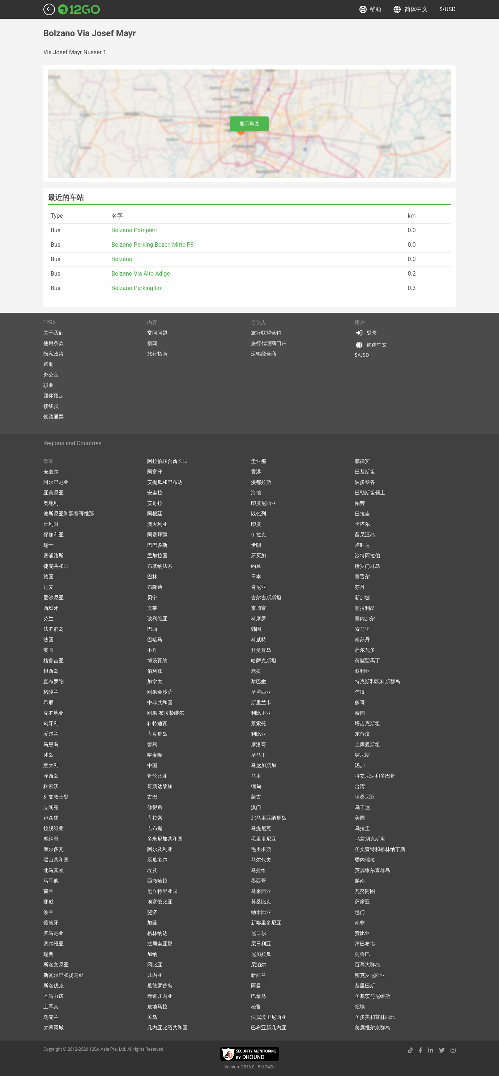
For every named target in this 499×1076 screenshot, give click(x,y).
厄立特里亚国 (162, 891)
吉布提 (154, 828)
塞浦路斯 (53, 555)
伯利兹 (154, 671)
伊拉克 (258, 534)
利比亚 (258, 734)
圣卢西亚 (261, 692)
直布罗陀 (53, 681)
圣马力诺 (53, 996)
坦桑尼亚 (365, 797)
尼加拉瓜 (261, 954)
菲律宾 (362, 461)
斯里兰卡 (261, 702)
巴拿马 (258, 996)
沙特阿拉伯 (367, 555)
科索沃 (51, 786)
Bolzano (121, 259)
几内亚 (154, 975)
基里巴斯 (365, 985)
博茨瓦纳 (157, 660)
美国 (360, 818)
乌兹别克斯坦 (370, 839)
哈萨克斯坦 (263, 660)
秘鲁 (256, 1006)
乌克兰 (51, 1017)
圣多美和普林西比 (375, 1017)
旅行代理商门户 (268, 343)
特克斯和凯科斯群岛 (377, 681)
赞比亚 (362, 933)
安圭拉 (154, 493)
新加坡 (362, 597)
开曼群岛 (261, 650)
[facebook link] (420, 1050)
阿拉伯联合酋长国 (167, 461)
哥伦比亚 (157, 776)
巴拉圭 (362, 513)
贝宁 (152, 597)
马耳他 (51, 881)
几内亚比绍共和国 (167, 1027)
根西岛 (51, 671)
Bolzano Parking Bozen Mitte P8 (152, 244)
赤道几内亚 (159, 996)
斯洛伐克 (53, 985)
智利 (152, 744)
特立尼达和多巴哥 (375, 776)
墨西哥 (258, 881)
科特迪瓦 (157, 723)
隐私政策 (53, 354)
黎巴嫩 (258, 681)
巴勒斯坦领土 (370, 493)
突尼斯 (362, 755)
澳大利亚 (157, 524)
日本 (256, 576)
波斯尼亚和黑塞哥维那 (68, 513)
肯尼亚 (258, 587)
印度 (256, 524)
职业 (48, 385)
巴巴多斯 (157, 545)
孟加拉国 (157, 555)
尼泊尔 (258, 964)
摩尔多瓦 (53, 849)
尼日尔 (258, 933)
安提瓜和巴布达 (165, 482)
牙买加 (258, 555)
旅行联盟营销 (266, 333)
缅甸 (256, 786)
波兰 (48, 912)
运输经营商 (263, 354)
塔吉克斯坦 (367, 723)
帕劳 (360, 503)
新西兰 (258, 975)
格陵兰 (51, 692)
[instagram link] (453, 1050)
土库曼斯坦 (367, 744)
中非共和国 (159, 702)
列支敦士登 (56, 797)
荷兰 (48, 891)
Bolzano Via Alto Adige (140, 273)
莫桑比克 (261, 902)
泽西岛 (51, 776)
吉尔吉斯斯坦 (266, 597)
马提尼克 (261, 828)
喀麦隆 (154, 755)
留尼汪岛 (365, 534)
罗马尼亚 (53, 933)
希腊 (48, 702)
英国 (48, 650)
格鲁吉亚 (53, 660)
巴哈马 (154, 639)
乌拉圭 (362, 828)
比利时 (51, 524)
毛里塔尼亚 (263, 839)
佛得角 (154, 807)
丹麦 (48, 587)
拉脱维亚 (53, 828)
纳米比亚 (261, 912)
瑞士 (48, 545)
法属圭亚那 (159, 944)
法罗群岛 (53, 629)
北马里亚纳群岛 (268, 818)
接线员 (51, 406)
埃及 (152, 870)
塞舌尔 (362, 576)
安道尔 (51, 472)
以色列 (258, 513)
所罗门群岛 (367, 566)
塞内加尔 (365, 618)
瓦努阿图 (365, 891)
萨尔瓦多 (365, 650)
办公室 (51, 375)
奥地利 (51, 503)
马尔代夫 (261, 860)
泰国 (360, 713)
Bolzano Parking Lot (137, 288)
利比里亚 (261, 713)
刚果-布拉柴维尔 (165, 713)
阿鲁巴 (362, 954)
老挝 (256, 671)
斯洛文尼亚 (56, 964)
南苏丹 (362, 639)
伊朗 (256, 545)
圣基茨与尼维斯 (372, 996)
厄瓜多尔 (157, 860)
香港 (256, 472)
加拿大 (154, 681)
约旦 (256, 566)
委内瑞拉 (365, 860)
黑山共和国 (56, 860)
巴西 (152, 629)
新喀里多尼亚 (266, 923)
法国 (48, 639)
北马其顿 (53, 870)
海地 (256, 493)
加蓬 (152, 923)
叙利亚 (362, 671)
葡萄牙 (51, 923)
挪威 (48, 902)
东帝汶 (362, 734)
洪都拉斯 (261, 482)
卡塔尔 (362, 524)
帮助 (370, 9)
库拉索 (154, 818)
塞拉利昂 (365, 608)
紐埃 (360, 1006)
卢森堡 (51, 818)
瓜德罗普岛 (159, 985)
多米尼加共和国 (165, 839)
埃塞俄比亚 (159, 902)
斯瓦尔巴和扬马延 (63, 975)
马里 (256, 776)
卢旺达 (362, 545)
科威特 (258, 639)
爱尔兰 (51, 734)
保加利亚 (53, 534)
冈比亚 (154, 964)
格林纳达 (157, 933)
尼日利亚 (261, 944)
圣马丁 (258, 755)
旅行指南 (157, 354)
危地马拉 (157, 1006)
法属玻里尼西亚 (268, 1017)
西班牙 (51, 608)
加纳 (152, 954)
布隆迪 (154, 587)
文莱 (152, 608)
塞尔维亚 (53, 944)
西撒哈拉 (157, 881)
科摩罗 (258, 618)
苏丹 (360, 587)
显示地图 (249, 124)
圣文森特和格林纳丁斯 (380, 849)
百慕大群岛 (367, 964)
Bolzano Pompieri (134, 230)
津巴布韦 (365, 944)
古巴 (152, 797)
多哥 (360, 702)
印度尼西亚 (263, 503)
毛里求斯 (261, 849)
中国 (152, 765)
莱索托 (258, 723)
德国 (48, 576)
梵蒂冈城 (53, 1027)
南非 (360, 923)
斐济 (152, 912)
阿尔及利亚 (159, 849)
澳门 (256, 807)
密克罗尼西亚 (370, 975)
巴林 (152, 576)
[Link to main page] (79, 9)
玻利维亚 (157, 618)
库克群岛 (157, 734)
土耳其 (51, 1006)
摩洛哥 (258, 744)
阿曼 (256, 985)
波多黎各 (365, 482)
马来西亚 (261, 891)
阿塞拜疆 (157, 534)
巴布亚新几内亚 (268, 1027)
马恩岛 (51, 744)
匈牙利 (51, 723)
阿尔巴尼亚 (56, 482)
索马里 (362, 629)
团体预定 (53, 396)
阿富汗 (154, 472)
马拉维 (258, 870)
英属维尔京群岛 (372, 870)
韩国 (256, 629)
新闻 (152, 343)
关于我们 (53, 333)
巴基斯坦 (365, 472)
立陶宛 (51, 807)
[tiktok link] (410, 1050)
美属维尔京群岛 (372, 1027)
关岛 (152, 1017)
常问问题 (157, 333)
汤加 (360, 765)
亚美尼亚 (53, 493)
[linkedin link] (430, 1050)
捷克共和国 (56, 566)
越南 (360, 881)
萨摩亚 (362, 902)
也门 (360, 912)
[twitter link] (442, 1050)
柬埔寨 (258, 608)
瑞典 (48, 954)
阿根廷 (154, 513)
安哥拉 (154, 503)
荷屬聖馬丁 (367, 660)
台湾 (360, 786)
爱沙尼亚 (53, 597)
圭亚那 (258, 461)
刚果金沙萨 (159, 692)
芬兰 (48, 618)
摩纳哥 (51, 839)
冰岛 (48, 755)
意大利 (51, 765)
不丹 (152, 650)
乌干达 (362, 807)
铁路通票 (53, 417)
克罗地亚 (53, 713)
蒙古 (256, 797)
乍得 (360, 692)
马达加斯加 (263, 765)
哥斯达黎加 (159, 786)
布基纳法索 (159, 566)
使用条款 (53, 343)
